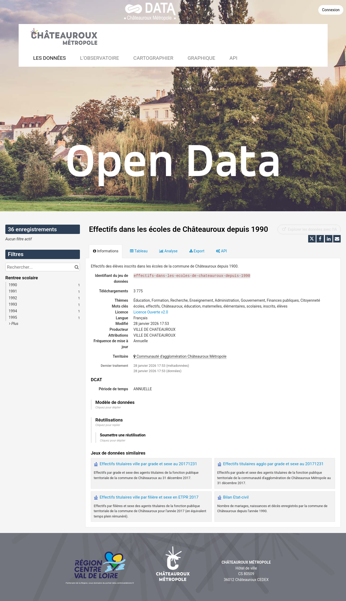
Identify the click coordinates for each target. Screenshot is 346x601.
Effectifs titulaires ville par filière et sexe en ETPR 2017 (149, 497)
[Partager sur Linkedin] (328, 238)
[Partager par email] (337, 238)
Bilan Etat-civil (236, 497)
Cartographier (153, 58)
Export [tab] (197, 251)
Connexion (331, 10)
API (234, 58)
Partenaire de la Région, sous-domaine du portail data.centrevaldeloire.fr (100, 583)
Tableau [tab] (138, 251)
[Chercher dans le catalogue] (76, 267)
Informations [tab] (105, 251)
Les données (49, 58)
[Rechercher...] (42, 267)
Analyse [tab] (168, 251)
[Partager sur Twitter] (312, 238)
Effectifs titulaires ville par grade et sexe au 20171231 (148, 463)
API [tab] (221, 251)
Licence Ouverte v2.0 (150, 312)
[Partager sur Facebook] (320, 238)
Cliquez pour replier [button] (107, 425)
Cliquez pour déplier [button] (108, 407)
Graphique (201, 58)
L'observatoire (99, 58)
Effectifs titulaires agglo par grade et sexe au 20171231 (273, 463)
